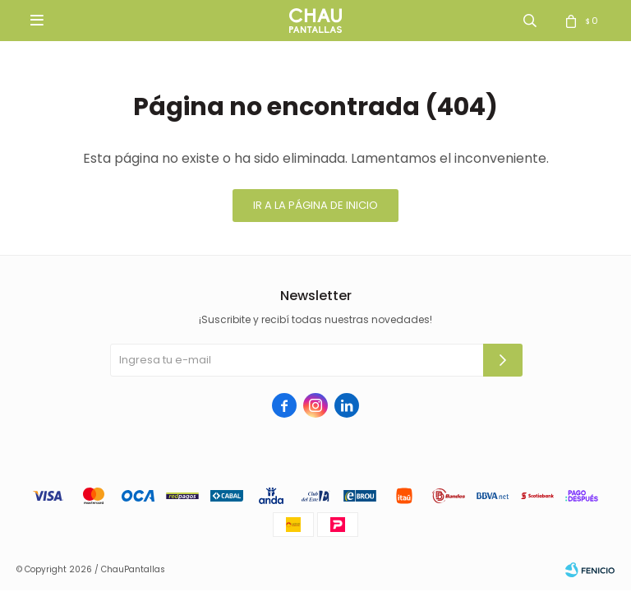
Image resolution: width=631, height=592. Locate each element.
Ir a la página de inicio (315, 205)
